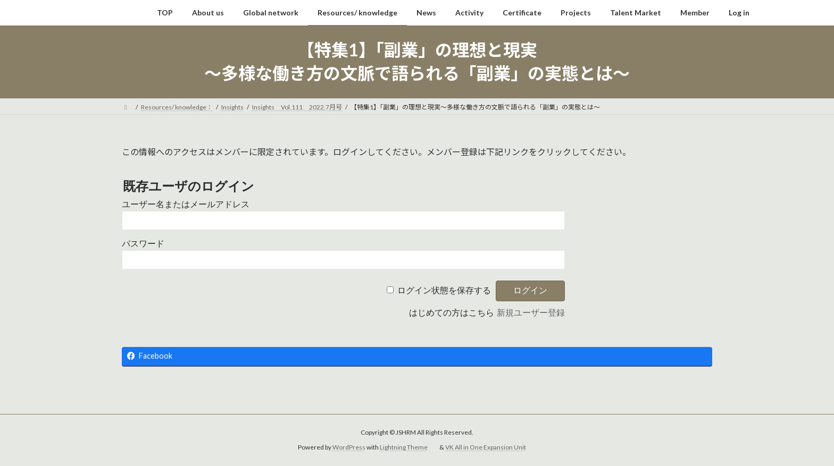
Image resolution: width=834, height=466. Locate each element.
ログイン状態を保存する (444, 290)
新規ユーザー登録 (531, 312)
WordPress (348, 447)
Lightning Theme (404, 447)
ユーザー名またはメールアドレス (185, 204)
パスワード (143, 243)
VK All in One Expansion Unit (485, 447)
